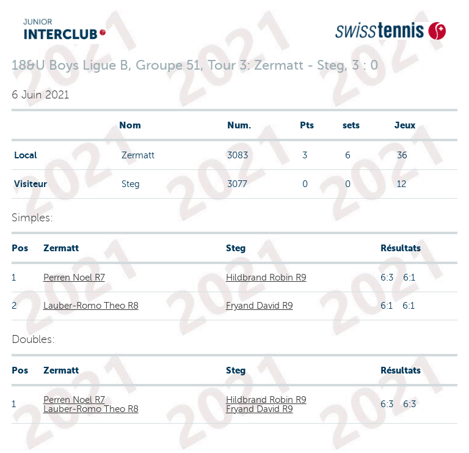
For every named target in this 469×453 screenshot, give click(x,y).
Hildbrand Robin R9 (266, 277)
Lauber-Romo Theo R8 (91, 306)
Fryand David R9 (259, 306)
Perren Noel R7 (74, 277)
